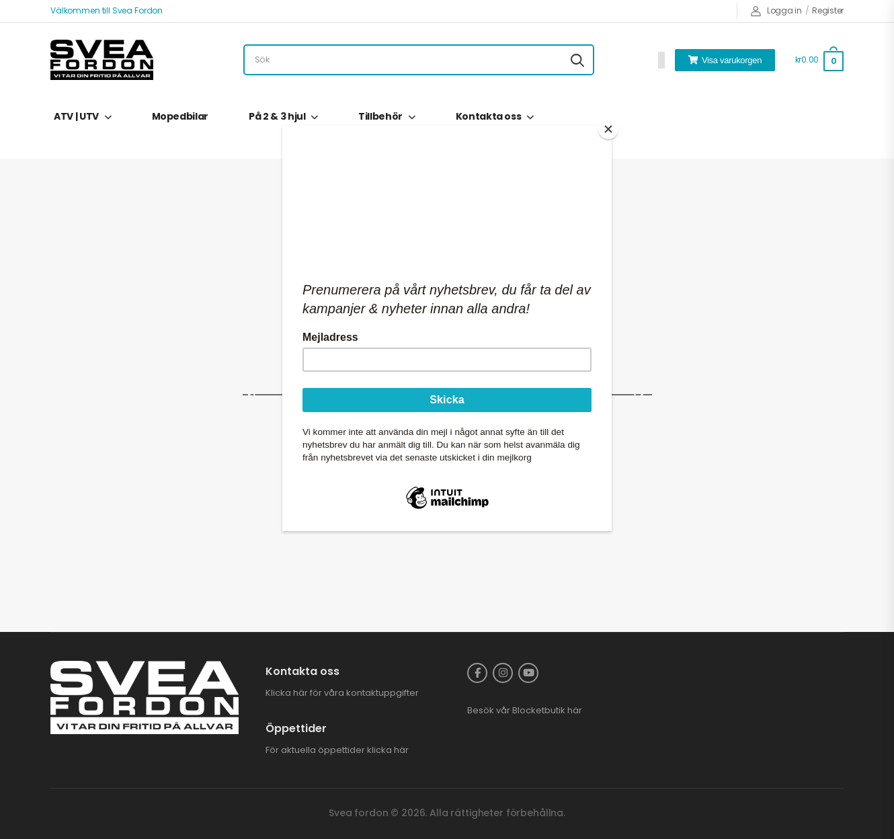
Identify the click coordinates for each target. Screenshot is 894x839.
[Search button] (577, 59)
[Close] (608, 129)
